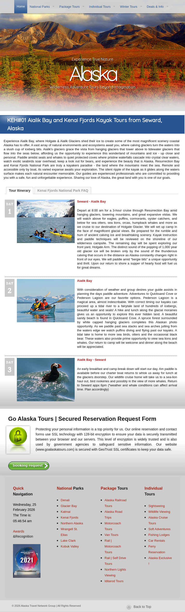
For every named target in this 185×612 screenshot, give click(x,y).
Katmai (65, 511)
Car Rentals (156, 540)
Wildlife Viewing (159, 511)
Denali (65, 500)
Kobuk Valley (70, 546)
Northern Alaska (72, 523)
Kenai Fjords (69, 517)
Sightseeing (156, 506)
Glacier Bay (69, 506)
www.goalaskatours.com (55, 449)
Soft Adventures (159, 529)
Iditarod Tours (114, 581)
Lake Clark (68, 540)
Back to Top (142, 607)
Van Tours (111, 535)
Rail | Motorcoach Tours (113, 546)
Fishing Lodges (159, 535)
